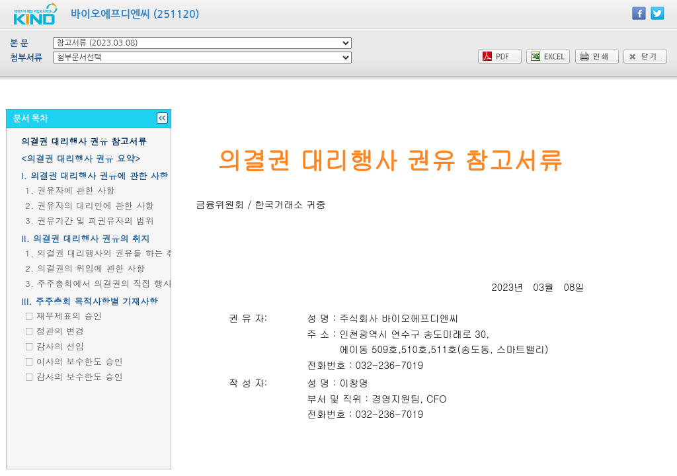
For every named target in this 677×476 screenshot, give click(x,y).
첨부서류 (26, 58)
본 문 (19, 43)
